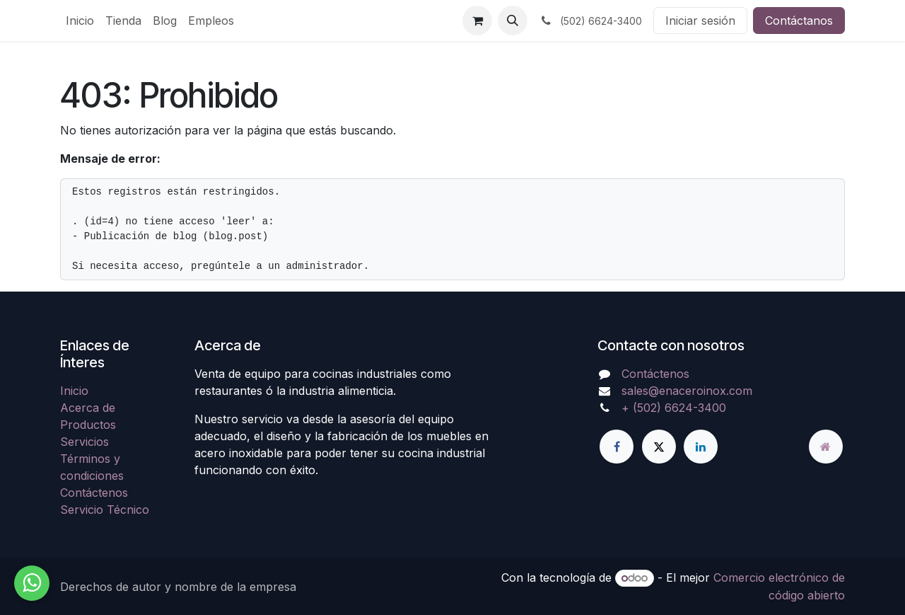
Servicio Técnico (104, 509)
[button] (512, 20)
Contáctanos (799, 20)
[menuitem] (80, 20)
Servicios (84, 442)
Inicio (74, 391)
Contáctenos (94, 492)
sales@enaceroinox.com (686, 391)
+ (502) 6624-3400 (673, 408)
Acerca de (87, 408)
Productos (88, 425)
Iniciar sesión (700, 20)
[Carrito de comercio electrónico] (477, 20)
